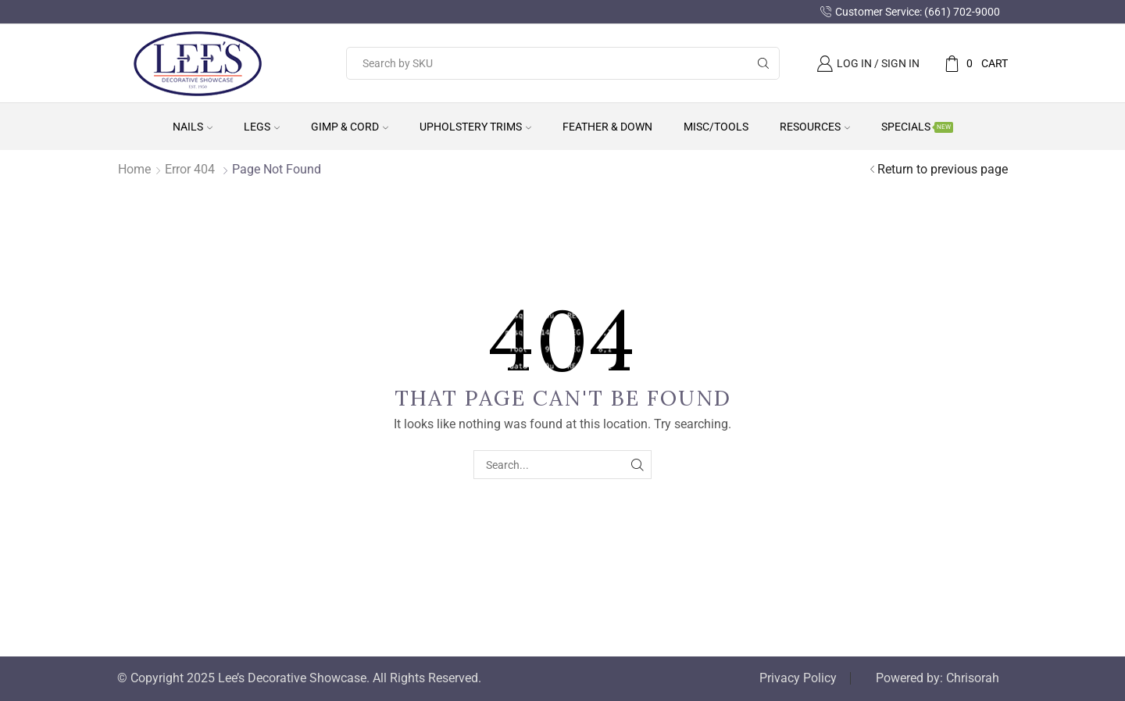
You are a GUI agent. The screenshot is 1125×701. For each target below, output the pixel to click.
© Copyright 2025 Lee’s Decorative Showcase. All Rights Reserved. (299, 678)
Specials (917, 126)
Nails (192, 126)
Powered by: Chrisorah (937, 678)
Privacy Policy (798, 678)
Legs (262, 126)
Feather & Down (607, 126)
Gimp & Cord (349, 126)
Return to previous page (942, 169)
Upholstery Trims (475, 126)
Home (134, 169)
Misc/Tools (716, 126)
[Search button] (763, 63)
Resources (815, 126)
